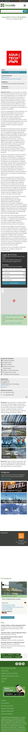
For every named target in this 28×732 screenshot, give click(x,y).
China (17, 654)
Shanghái (17, 657)
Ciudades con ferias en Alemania (9, 673)
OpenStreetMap (18, 313)
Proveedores (4, 678)
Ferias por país (4, 670)
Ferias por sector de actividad (8, 668)
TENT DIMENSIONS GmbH (11, 599)
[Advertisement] (14, 34)
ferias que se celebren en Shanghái (12, 323)
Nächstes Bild (26, 588)
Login (2, 1)
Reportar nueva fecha (14, 72)
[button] (14, 300)
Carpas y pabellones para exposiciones (12, 607)
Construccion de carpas (8, 605)
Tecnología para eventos (8, 606)
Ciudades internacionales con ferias (10, 676)
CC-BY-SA (25, 313)
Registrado (7, 1)
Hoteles (3, 681)
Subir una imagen (6, 479)
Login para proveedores (7, 713)
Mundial (10, 654)
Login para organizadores (7, 711)
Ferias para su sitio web (7, 705)
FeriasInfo (8, 5)
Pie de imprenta (5, 703)
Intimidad (3, 700)
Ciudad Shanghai (7, 657)
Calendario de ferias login (7, 708)
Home (3, 654)
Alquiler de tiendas (7, 610)
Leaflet (11, 313)
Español (24, 1)
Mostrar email (5, 77)
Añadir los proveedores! (7, 617)
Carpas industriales (7, 608)
